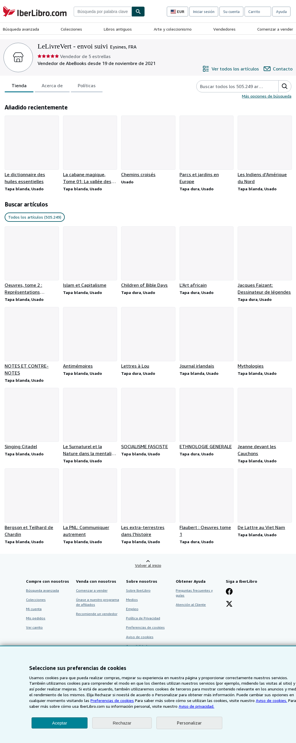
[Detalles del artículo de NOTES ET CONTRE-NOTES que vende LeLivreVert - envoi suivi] (31, 341)
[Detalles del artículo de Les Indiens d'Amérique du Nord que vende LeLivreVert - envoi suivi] (264, 150)
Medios (132, 599)
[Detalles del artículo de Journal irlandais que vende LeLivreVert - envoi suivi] (206, 338)
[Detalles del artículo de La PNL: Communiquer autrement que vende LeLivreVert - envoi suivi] (90, 503)
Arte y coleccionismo (173, 29)
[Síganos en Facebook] (229, 591)
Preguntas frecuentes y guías (194, 592)
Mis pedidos (35, 618)
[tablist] (54, 86)
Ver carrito (34, 627)
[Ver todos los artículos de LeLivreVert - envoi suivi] (230, 68)
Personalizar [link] (189, 722)
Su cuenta (231, 11)
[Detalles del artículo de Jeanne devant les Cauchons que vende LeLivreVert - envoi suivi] (264, 422)
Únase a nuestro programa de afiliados (97, 602)
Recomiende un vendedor (96, 614)
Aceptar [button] (59, 722)
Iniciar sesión (203, 11)
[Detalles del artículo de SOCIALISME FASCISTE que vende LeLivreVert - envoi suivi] (148, 419)
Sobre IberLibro (138, 590)
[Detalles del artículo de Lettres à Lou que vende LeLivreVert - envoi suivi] (148, 338)
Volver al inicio (148, 565)
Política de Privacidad (143, 618)
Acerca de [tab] (52, 87)
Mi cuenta (34, 609)
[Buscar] (138, 11)
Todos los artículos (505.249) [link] (34, 217)
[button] (284, 86)
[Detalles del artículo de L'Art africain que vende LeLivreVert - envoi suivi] (206, 257)
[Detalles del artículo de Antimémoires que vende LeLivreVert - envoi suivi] (90, 338)
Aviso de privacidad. (196, 706)
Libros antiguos (118, 29)
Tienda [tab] (19, 87)
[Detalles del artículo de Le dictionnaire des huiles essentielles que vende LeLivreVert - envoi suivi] (31, 150)
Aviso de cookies (139, 637)
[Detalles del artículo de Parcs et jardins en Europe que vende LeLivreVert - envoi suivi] (206, 150)
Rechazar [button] (122, 722)
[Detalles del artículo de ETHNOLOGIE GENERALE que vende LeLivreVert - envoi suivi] (206, 419)
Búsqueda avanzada (21, 29)
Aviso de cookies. (271, 700)
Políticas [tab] (87, 87)
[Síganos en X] (229, 604)
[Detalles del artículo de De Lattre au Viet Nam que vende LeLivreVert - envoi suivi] (264, 499)
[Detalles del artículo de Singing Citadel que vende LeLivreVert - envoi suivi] (31, 419)
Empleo (132, 609)
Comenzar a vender (275, 29)
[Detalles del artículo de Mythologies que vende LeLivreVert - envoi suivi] (264, 338)
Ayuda (281, 11)
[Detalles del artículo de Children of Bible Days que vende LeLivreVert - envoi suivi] (148, 257)
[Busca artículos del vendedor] (232, 86)
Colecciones (71, 29)
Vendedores (224, 29)
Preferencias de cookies (112, 700)
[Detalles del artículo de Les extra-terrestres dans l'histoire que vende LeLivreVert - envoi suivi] (148, 503)
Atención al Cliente (191, 604)
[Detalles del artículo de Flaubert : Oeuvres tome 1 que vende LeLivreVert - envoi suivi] (206, 503)
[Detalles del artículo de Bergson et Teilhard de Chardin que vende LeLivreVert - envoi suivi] (31, 503)
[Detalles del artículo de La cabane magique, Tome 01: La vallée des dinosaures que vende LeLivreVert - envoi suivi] (90, 150)
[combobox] (103, 11)
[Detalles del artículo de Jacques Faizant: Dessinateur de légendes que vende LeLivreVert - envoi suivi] (264, 261)
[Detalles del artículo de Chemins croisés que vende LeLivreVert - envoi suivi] (148, 147)
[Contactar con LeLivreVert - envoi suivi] (278, 68)
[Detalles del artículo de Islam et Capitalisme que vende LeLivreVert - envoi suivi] (90, 257)
